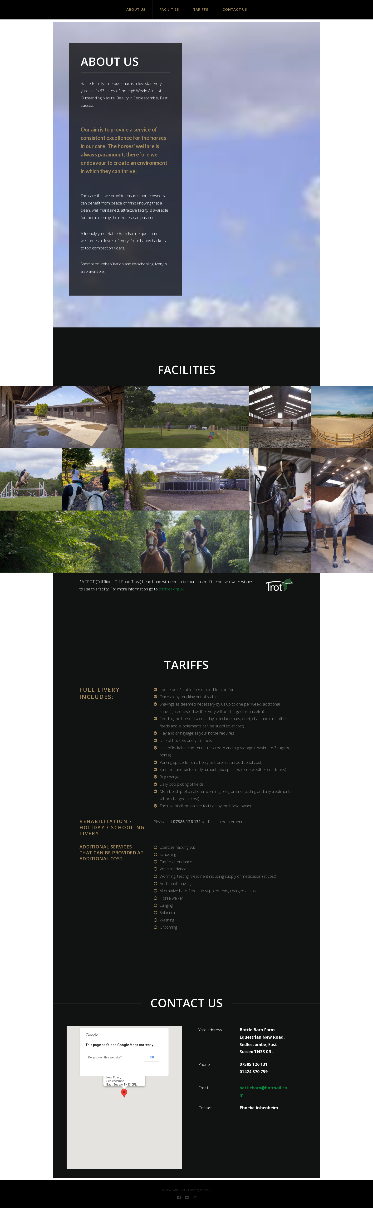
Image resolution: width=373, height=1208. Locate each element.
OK (152, 1057)
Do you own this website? (105, 1057)
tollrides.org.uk (171, 589)
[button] (124, 1093)
